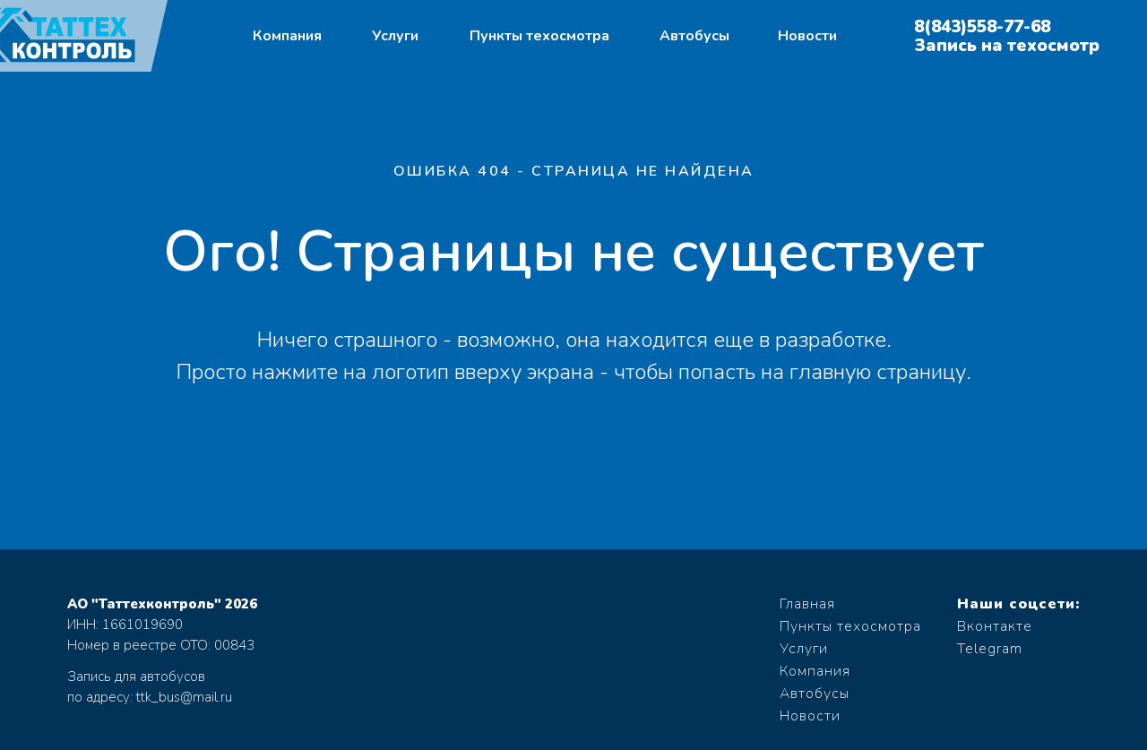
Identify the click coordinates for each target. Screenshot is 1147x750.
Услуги (395, 36)
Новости (807, 36)
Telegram (989, 649)
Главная (807, 604)
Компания (287, 36)
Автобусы (694, 36)
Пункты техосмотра (539, 36)
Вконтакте (994, 626)
